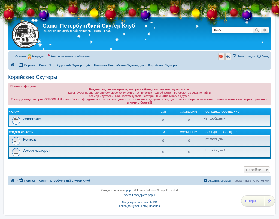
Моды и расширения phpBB (139, 202)
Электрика (32, 119)
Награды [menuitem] (38, 56)
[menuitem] (68, 56)
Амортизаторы (36, 150)
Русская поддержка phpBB (139, 195)
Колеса (29, 139)
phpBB (130, 190)
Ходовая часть (21, 132)
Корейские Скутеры (32, 77)
